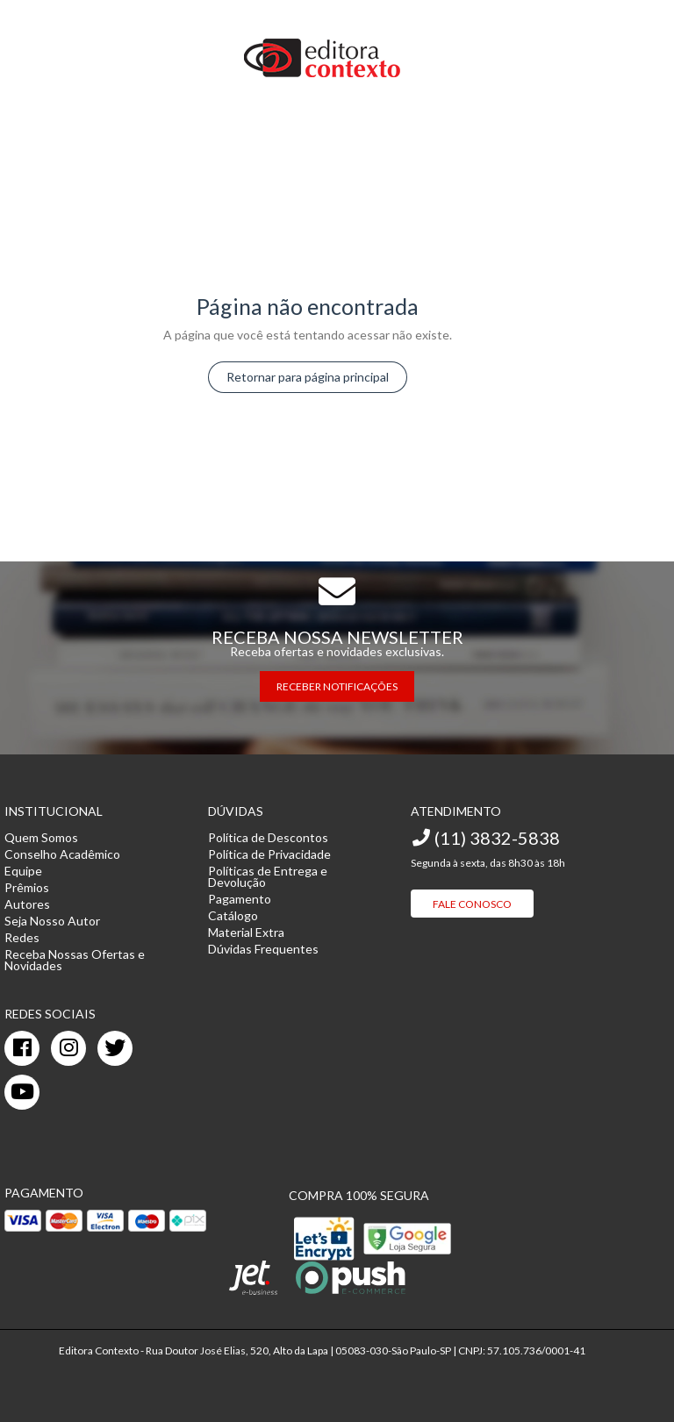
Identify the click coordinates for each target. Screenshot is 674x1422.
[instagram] (68, 1048)
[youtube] (21, 1092)
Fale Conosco (472, 904)
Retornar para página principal (307, 376)
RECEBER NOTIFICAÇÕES (337, 686)
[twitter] (115, 1048)
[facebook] (21, 1048)
